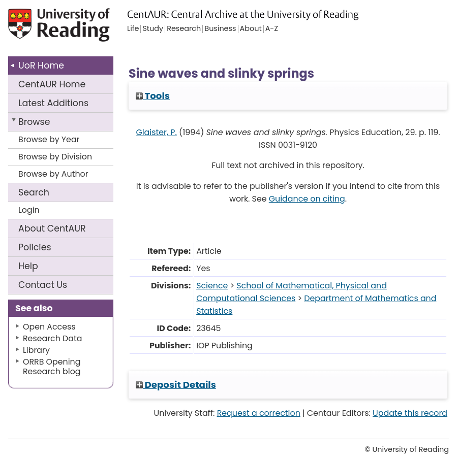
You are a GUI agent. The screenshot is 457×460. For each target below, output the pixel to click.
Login (29, 210)
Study (152, 29)
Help (28, 266)
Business (220, 29)
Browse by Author (53, 174)
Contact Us (42, 285)
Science (212, 285)
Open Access (49, 327)
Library (36, 350)
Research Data (52, 338)
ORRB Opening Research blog (52, 366)
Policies (34, 247)
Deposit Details (176, 384)
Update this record (410, 413)
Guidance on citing (307, 199)
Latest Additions (53, 103)
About (52, 228)
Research (184, 29)
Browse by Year (49, 139)
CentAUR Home (51, 84)
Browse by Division (55, 156)
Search (33, 192)
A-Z (271, 29)
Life (133, 29)
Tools (153, 95)
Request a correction (258, 413)
